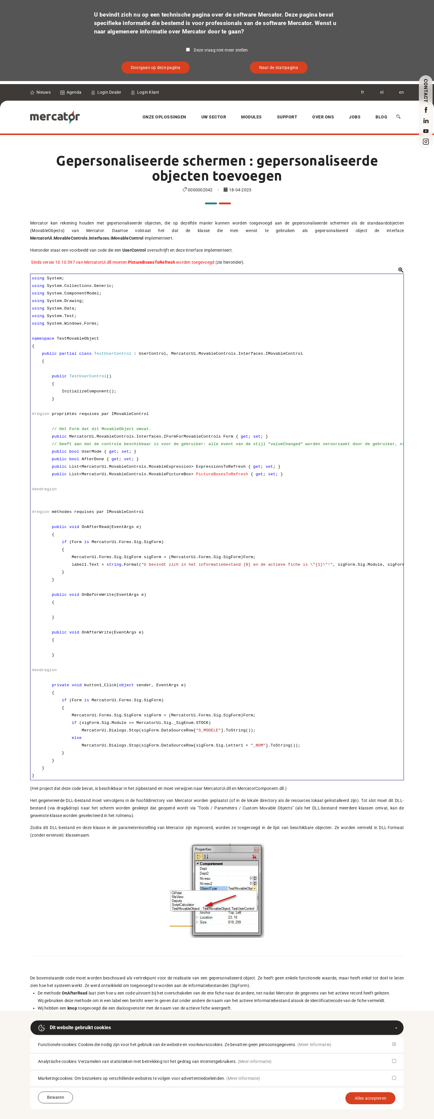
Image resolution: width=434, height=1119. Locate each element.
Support (287, 117)
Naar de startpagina (278, 67)
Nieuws (43, 92)
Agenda (74, 92)
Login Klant (148, 92)
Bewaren (55, 1097)
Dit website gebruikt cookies (74, 1028)
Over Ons (323, 117)
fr (362, 92)
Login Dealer (109, 92)
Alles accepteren (370, 1098)
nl (382, 92)
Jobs (354, 117)
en (401, 92)
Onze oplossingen (164, 117)
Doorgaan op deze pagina (156, 67)
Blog (381, 117)
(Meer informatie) (314, 1044)
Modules (251, 117)
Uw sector (213, 117)
